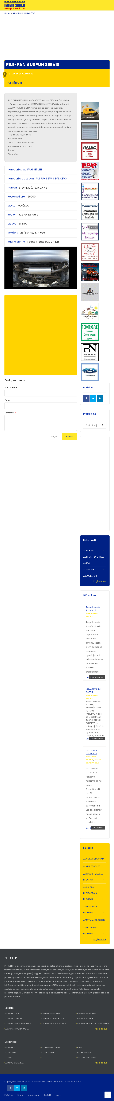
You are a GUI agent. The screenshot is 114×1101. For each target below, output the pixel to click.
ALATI (43, 1057)
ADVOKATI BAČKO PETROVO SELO (93, 1023)
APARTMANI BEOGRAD (94, 920)
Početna (8, 1095)
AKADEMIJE (88, 569)
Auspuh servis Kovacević (93, 609)
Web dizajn (64, 1081)
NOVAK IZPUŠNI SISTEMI (93, 691)
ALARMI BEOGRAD (91, 866)
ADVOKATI (88, 550)
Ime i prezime (10, 387)
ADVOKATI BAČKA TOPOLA (53, 1023)
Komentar (9, 412)
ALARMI (8, 1057)
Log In (58, 1095)
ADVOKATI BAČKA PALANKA (18, 1023)
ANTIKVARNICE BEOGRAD (90, 909)
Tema (7, 400)
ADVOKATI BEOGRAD (93, 858)
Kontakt (47, 1095)
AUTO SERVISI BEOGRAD (89, 930)
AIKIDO (86, 563)
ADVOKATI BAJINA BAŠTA (17, 1028)
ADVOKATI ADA (12, 1013)
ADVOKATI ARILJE (85, 1018)
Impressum (33, 1095)
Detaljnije (90, 827)
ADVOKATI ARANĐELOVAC (53, 1018)
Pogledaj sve (100, 581)
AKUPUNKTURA (84, 1052)
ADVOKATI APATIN (13, 1018)
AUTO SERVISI (97, 828)
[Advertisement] (57, 36)
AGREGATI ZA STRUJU (93, 556)
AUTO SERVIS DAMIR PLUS (92, 752)
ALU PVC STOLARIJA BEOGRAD (93, 876)
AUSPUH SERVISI (32, 169)
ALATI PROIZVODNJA (86, 1057)
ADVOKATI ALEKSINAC (51, 1013)
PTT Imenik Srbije (50, 1081)
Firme (20, 1095)
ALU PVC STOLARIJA (14, 1062)
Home (7, 13)
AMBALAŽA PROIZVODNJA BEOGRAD (90, 893)
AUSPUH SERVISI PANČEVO (24, 13)
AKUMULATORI (90, 575)
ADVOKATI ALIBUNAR (86, 1013)
